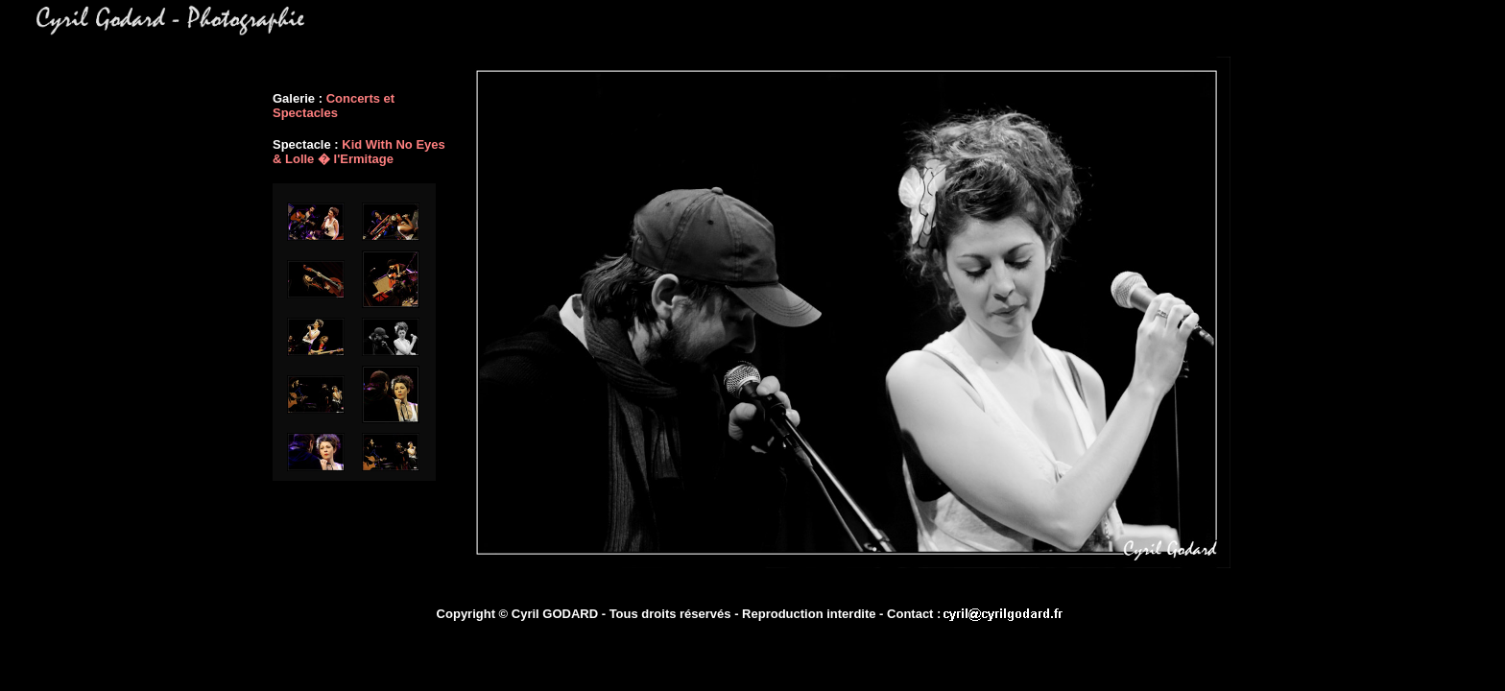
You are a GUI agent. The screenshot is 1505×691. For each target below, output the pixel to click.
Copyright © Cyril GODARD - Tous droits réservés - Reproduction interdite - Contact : (689, 614)
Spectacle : (307, 144)
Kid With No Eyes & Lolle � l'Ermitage (359, 151)
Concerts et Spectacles (333, 105)
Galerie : (299, 98)
